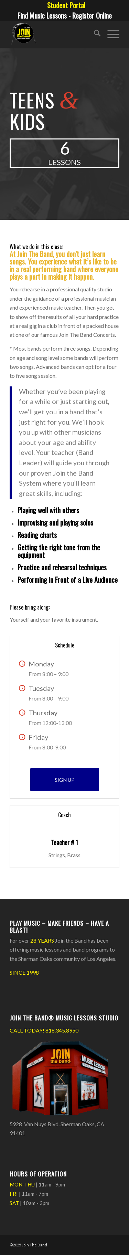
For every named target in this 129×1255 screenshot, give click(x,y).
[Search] (93, 34)
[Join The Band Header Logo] (53, 34)
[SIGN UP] (64, 779)
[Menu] (109, 34)
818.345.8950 (61, 1030)
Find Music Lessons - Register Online (65, 15)
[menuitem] (66, 5)
